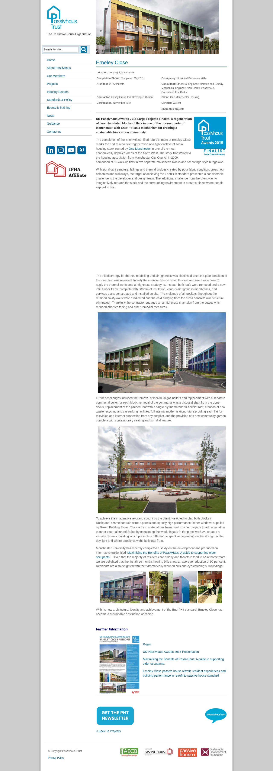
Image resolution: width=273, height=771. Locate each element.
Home (51, 60)
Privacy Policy (56, 757)
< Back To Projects (108, 731)
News (50, 115)
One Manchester (140, 148)
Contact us (54, 131)
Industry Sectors (57, 92)
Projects (52, 83)
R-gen (147, 644)
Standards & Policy (59, 99)
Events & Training (58, 107)
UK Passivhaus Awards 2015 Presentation (171, 651)
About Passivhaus (59, 68)
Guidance (53, 123)
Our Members (56, 76)
